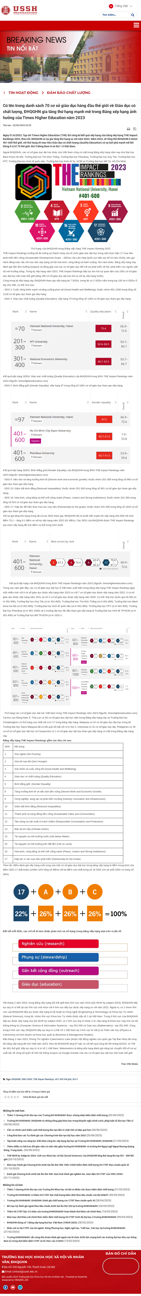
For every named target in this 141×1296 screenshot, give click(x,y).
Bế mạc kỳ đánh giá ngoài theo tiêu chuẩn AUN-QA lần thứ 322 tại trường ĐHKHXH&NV (52, 1208)
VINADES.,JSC (21, 1282)
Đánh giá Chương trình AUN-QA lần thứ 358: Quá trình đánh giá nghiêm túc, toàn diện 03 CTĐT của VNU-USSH (65, 1176)
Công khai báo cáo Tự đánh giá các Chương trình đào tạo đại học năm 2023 (46, 1137)
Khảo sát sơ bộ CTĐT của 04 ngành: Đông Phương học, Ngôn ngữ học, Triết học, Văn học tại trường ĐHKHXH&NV (66, 1230)
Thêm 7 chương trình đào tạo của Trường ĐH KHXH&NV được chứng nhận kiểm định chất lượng (57, 1117)
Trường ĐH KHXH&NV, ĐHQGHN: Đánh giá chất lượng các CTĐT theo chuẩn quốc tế (51, 1202)
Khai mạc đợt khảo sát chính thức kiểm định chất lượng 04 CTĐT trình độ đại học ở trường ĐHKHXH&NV (61, 1219)
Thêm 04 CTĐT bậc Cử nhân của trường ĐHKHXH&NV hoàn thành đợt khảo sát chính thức (54, 1213)
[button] (118, 7)
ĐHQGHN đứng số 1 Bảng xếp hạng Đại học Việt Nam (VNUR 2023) (42, 1224)
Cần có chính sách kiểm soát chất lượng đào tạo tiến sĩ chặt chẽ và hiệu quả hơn (49, 1132)
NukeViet (82, 1279)
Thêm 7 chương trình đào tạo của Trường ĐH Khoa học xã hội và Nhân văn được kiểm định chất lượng (60, 1191)
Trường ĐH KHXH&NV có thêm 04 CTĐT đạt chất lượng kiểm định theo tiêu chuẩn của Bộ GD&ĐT (57, 1197)
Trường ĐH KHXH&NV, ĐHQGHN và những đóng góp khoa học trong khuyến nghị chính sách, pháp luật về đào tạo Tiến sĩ (70, 1123)
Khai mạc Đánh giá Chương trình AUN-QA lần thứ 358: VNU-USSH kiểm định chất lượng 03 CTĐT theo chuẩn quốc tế (68, 1167)
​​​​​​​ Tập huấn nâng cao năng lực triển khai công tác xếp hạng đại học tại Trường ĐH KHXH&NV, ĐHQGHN (59, 1143)
